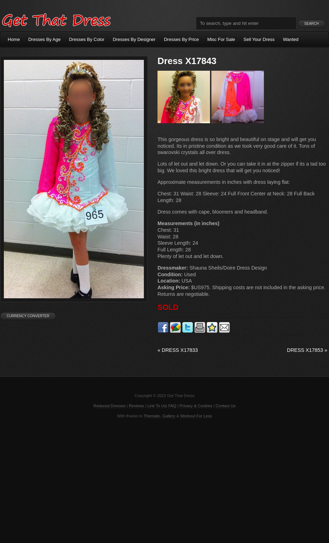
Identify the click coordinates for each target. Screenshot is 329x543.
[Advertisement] (164, 480)
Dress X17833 (178, 350)
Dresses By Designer (134, 39)
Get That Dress (56, 19)
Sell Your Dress (259, 39)
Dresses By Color (86, 39)
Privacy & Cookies (196, 406)
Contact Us (226, 406)
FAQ (172, 406)
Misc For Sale (221, 39)
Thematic (152, 416)
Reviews (136, 406)
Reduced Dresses (109, 406)
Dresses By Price (181, 39)
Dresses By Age (44, 39)
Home (14, 39)
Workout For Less (196, 416)
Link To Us (156, 406)
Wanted (291, 39)
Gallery (168, 416)
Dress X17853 (307, 350)
